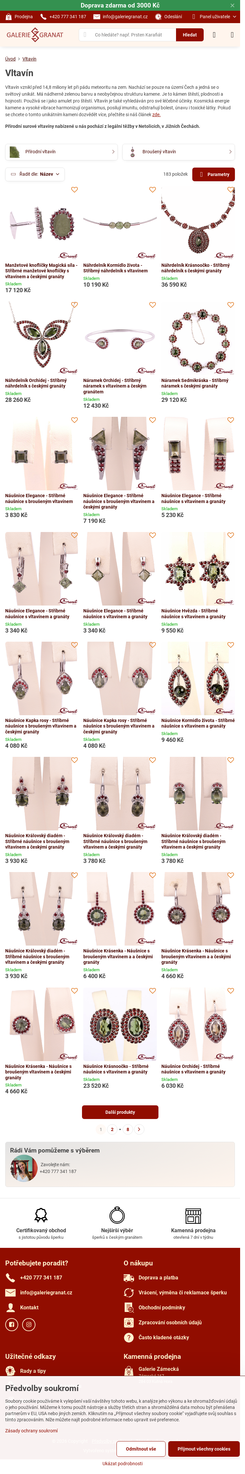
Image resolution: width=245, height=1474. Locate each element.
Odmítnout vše (141, 1449)
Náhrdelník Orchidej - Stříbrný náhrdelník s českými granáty (36, 383)
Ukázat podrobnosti (122, 1463)
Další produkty (120, 1112)
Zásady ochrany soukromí (31, 1430)
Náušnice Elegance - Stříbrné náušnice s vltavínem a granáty (193, 498)
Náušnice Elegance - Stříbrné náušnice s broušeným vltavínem (39, 498)
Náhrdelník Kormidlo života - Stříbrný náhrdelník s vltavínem (115, 268)
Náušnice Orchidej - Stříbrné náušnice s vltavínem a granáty (193, 1069)
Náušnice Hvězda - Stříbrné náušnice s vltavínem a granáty (193, 613)
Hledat (190, 34)
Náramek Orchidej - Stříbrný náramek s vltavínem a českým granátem (114, 386)
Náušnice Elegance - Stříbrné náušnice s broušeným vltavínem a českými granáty (119, 501)
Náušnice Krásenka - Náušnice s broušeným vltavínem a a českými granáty (118, 956)
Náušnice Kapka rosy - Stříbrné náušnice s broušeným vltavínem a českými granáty (40, 726)
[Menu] (232, 34)
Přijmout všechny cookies (204, 1449)
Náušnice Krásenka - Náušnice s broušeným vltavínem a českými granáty (38, 1072)
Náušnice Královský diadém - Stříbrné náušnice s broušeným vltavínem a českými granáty (37, 841)
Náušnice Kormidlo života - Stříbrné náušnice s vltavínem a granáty (198, 723)
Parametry (213, 174)
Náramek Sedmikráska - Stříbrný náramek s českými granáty (194, 383)
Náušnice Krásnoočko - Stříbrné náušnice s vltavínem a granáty (116, 1069)
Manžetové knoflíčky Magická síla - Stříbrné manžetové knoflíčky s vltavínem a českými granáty (41, 271)
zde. (156, 114)
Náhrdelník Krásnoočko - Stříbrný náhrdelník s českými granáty (195, 268)
